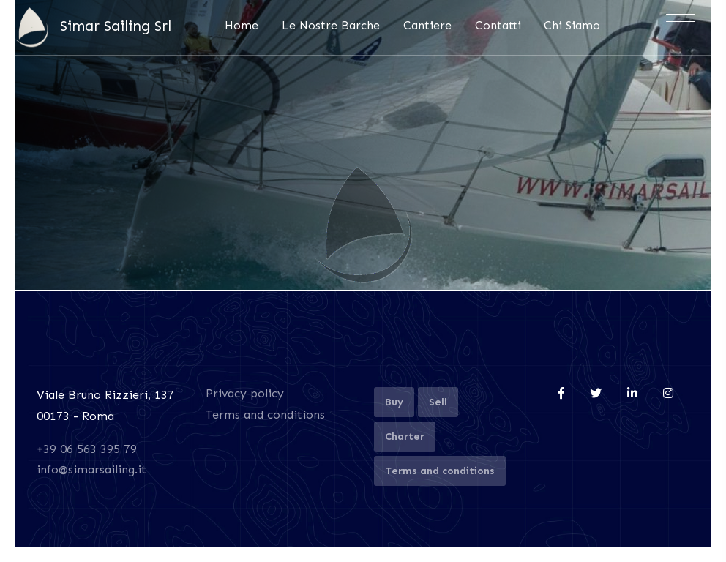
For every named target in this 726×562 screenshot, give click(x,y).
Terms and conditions (265, 415)
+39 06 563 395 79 (87, 449)
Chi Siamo (572, 25)
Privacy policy (245, 393)
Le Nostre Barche (331, 25)
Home (241, 25)
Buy (394, 402)
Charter (404, 436)
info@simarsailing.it (91, 469)
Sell (438, 402)
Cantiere (427, 25)
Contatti (498, 25)
